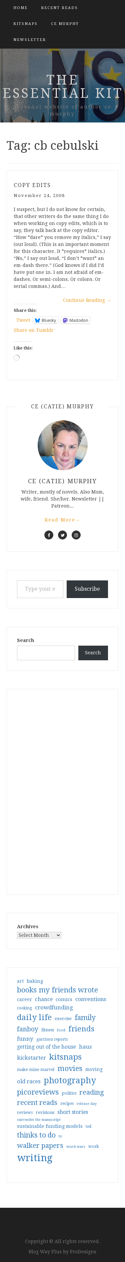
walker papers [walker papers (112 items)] (40, 1146)
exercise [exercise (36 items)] (63, 1018)
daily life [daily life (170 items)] (34, 1017)
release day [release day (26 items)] (87, 1104)
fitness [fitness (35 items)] (47, 1029)
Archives (27, 926)
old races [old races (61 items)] (29, 1081)
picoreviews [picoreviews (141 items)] (38, 1092)
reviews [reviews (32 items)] (25, 1112)
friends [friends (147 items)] (81, 1028)
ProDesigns (83, 1251)
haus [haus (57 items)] (85, 1047)
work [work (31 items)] (93, 1146)
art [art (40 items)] (20, 981)
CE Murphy (65, 24)
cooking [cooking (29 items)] (24, 1008)
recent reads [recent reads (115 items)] (37, 1103)
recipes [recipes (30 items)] (67, 1103)
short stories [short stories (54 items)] (72, 1112)
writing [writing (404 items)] (35, 1157)
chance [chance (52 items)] (44, 999)
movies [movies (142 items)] (69, 1068)
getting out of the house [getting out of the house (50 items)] (46, 1047)
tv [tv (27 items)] (60, 1136)
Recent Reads (59, 8)
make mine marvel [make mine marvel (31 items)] (35, 1069)
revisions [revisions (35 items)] (45, 1112)
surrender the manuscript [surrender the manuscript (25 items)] (39, 1120)
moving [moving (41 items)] (94, 1069)
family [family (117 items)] (85, 1018)
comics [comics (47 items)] (64, 999)
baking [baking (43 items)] (35, 981)
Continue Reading (87, 300)
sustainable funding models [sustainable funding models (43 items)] (50, 1126)
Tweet (23, 320)
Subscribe (87, 589)
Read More (63, 520)
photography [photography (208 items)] (70, 1080)
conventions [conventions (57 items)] (90, 999)
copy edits (32, 185)
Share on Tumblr (34, 330)
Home (20, 8)
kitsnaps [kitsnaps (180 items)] (65, 1057)
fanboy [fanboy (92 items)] (27, 1029)
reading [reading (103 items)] (91, 1092)
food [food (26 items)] (61, 1030)
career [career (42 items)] (24, 999)
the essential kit (62, 86)
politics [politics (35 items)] (69, 1093)
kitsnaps (25, 24)
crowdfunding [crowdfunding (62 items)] (54, 1007)
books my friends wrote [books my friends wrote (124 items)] (57, 990)
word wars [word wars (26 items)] (75, 1147)
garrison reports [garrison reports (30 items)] (52, 1039)
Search (25, 640)
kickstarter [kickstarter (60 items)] (31, 1058)
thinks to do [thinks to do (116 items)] (36, 1135)
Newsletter (29, 40)
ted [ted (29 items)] (88, 1126)
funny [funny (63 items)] (25, 1038)
